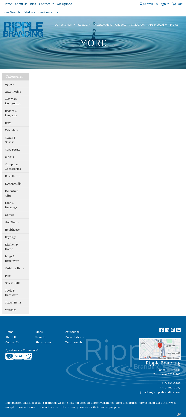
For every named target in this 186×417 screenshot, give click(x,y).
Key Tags (10, 237)
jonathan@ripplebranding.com (160, 392)
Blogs (39, 332)
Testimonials (73, 342)
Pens (8, 276)
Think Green (137, 24)
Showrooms (43, 342)
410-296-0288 (171, 383)
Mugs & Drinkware (12, 259)
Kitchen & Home (11, 247)
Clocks (9, 157)
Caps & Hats (12, 149)
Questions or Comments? (22, 350)
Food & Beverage (11, 205)
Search (146, 4)
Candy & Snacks (10, 140)
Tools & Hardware (11, 293)
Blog (33, 4)
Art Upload (64, 4)
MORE (174, 24)
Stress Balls (12, 283)
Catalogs (29, 12)
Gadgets (120, 24)
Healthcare (12, 229)
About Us (21, 4)
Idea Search (12, 12)
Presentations (74, 337)
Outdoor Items (15, 268)
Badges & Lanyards (11, 113)
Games (9, 215)
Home (8, 4)
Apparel (83, 24)
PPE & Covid (156, 24)
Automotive (13, 91)
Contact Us (46, 4)
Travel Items (13, 302)
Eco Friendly (13, 183)
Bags (8, 123)
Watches (10, 310)
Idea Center (46, 12)
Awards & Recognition (13, 101)
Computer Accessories (13, 167)
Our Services (63, 24)
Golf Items (12, 222)
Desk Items (12, 176)
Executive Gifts (11, 193)
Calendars (11, 130)
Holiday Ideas (103, 24)
